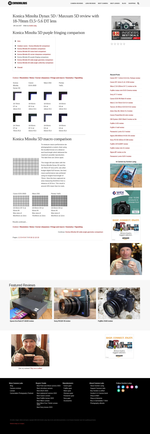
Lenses (12, 391)
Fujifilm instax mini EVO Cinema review (123, 90)
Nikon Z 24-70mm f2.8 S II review (121, 103)
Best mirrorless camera (44, 388)
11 (34, 237)
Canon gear (68, 386)
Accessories (68, 401)
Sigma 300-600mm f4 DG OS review (122, 136)
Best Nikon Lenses (43, 401)
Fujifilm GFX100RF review (119, 144)
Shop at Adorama (96, 398)
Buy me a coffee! (36, 368)
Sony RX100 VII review (62, 321)
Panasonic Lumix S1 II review (120, 131)
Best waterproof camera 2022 (47, 393)
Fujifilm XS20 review (105, 321)
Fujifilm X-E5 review (117, 123)
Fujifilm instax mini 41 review (120, 148)
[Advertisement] (124, 61)
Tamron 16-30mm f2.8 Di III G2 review (123, 107)
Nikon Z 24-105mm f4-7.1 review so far (123, 86)
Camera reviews (77, 3)
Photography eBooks (97, 403)
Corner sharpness (42, 78)
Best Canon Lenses (43, 396)
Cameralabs (17, 3)
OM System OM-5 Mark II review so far (123, 119)
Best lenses (115, 3)
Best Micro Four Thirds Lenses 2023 (47, 404)
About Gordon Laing (97, 386)
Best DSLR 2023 (42, 391)
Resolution (24, 78)
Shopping (132, 3)
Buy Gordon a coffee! (97, 391)
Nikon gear (67, 391)
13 (38, 237)
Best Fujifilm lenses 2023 (45, 398)
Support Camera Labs (97, 388)
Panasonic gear (69, 396)
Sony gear (67, 398)
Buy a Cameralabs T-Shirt (99, 401)
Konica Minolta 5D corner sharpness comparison (34, 54)
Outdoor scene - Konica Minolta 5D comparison (33, 46)
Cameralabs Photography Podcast (21, 393)
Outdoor (15, 78)
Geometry (69, 78)
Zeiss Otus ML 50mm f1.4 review (121, 111)
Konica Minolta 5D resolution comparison (31, 49)
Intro (18, 41)
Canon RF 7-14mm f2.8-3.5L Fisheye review (125, 78)
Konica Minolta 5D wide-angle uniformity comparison (35, 63)
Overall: (20, 67)
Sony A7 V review (116, 94)
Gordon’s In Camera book (99, 393)
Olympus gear (68, 393)
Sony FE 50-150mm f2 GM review (121, 140)
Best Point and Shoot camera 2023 (48, 386)
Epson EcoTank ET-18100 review (22, 321)
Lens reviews (90, 3)
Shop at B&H (94, 396)
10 (31, 237)
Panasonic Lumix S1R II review (120, 156)
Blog (124, 3)
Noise (32, 78)
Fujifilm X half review (117, 127)
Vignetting (79, 78)
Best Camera (103, 3)
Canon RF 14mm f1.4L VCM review (122, 82)
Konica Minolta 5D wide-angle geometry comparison (35, 60)
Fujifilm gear (68, 388)
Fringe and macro (57, 78)
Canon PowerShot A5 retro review (121, 115)
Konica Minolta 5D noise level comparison (31, 51)
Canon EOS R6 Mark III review (120, 98)
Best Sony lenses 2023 (44, 407)
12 (36, 237)
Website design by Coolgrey (17, 423)
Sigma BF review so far (118, 152)
